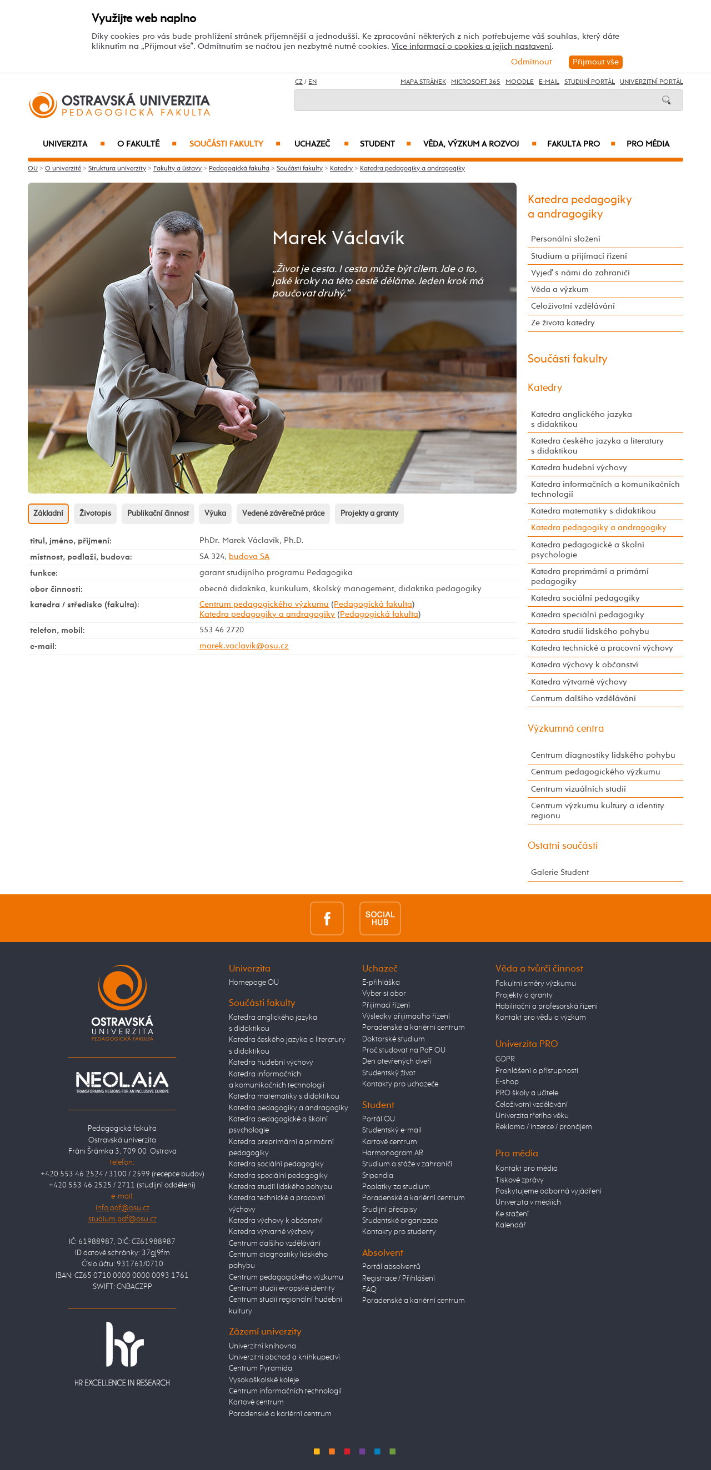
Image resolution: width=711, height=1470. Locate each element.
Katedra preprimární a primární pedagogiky (590, 576)
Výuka (215, 513)
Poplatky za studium (396, 1187)
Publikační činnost (158, 513)
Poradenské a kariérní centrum (280, 1414)
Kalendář (510, 1225)
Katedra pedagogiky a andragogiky (412, 168)
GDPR (505, 1059)
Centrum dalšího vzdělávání (583, 698)
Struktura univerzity (117, 168)
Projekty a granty (369, 513)
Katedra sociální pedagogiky (585, 598)
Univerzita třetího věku (532, 1116)
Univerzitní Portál (651, 82)
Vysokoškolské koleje (264, 1380)
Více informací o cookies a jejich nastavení (472, 46)
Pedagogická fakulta (239, 168)
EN (312, 82)
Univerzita (73, 144)
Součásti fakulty (235, 144)
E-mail (549, 82)
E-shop (507, 1082)
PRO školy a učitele (526, 1093)
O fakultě (147, 144)
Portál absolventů (391, 1267)
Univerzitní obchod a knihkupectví (284, 1357)
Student (385, 144)
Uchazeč (321, 144)
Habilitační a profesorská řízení (546, 1006)
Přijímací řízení (386, 1005)
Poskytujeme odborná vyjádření (548, 1191)
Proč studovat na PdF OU (403, 1050)
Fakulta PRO (581, 144)
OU (33, 168)
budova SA (249, 556)
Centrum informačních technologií (285, 1391)
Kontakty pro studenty (399, 1232)
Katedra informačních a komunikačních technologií (605, 489)
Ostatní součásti (563, 846)
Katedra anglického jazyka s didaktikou (581, 419)
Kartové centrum (256, 1402)
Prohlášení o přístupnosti (536, 1071)
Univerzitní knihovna (262, 1346)
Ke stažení (512, 1214)
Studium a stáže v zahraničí (407, 1164)
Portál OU (378, 1119)
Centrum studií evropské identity (282, 1288)
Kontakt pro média (526, 1168)
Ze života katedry (563, 323)
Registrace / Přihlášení (398, 1278)
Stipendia (377, 1176)
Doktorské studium (393, 1039)
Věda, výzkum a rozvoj (479, 144)
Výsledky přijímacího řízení (406, 1016)
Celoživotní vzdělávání (573, 306)
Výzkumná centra (566, 729)
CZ (299, 82)
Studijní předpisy (389, 1210)
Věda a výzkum (560, 289)
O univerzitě (63, 168)
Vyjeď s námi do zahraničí (580, 273)
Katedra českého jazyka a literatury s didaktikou (597, 446)
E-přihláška (381, 982)
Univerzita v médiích (528, 1202)
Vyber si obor (384, 994)
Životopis (95, 513)
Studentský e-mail (392, 1130)
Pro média (648, 144)
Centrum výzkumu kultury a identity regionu (597, 811)
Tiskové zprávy (519, 1180)
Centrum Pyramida (260, 1368)
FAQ (369, 1289)
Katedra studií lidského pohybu (590, 631)
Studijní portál (589, 82)
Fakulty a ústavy (177, 168)
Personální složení (565, 239)
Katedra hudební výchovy (579, 468)
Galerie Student (560, 872)
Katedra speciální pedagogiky (587, 615)
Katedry (341, 168)
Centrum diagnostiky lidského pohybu (603, 755)
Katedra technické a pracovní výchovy (602, 648)
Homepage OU (254, 982)
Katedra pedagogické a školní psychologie (587, 550)
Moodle (519, 82)
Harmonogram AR (392, 1153)
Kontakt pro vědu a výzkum (540, 1017)
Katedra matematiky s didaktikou (593, 511)
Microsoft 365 (475, 82)
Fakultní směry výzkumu (535, 984)
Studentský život (388, 1073)
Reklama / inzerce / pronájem (543, 1127)
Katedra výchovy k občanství (584, 665)
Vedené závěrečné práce (283, 513)
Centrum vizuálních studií (578, 789)
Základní (48, 513)
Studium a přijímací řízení (579, 256)
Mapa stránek (423, 82)
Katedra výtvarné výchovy (579, 682)
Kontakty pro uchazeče (400, 1084)
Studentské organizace (400, 1221)
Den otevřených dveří (397, 1061)
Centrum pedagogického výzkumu (264, 604)
